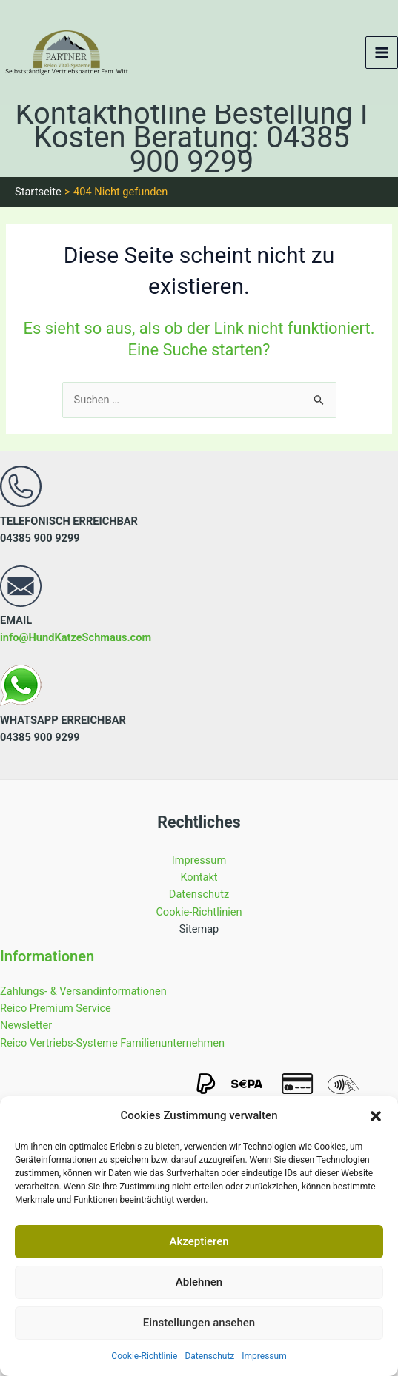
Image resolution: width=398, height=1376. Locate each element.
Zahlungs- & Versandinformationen (83, 991)
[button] (375, 1116)
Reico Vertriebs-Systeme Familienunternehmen (112, 1043)
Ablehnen (199, 1282)
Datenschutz (209, 1356)
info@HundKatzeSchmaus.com (75, 637)
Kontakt (198, 877)
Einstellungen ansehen (199, 1322)
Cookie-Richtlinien (199, 912)
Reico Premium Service (55, 1008)
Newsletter (26, 1025)
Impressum (264, 1356)
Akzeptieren (198, 1241)
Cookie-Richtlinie (144, 1356)
